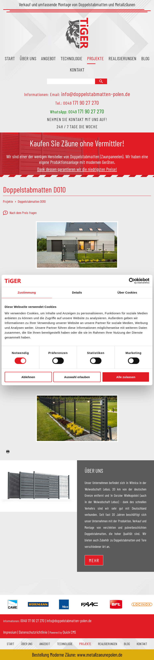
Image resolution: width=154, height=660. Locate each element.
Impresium (10, 632)
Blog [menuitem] (145, 58)
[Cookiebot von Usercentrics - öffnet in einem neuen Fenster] (131, 281)
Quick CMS (63, 632)
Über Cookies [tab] (127, 292)
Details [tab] (77, 292)
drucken (6, 451)
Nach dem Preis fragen (20, 212)
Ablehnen (28, 377)
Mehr (94, 560)
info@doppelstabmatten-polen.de (95, 94)
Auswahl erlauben (77, 377)
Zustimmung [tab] (27, 292)
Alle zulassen (125, 377)
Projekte (8, 201)
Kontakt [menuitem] (77, 69)
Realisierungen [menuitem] (122, 58)
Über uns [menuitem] (28, 58)
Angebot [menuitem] (48, 58)
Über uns (94, 470)
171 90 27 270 (86, 102)
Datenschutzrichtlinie (33, 632)
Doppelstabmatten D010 (32, 201)
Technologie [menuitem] (71, 58)
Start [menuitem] (10, 58)
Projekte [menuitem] (95, 58)
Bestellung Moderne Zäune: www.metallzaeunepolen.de (77, 655)
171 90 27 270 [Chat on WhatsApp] (91, 111)
